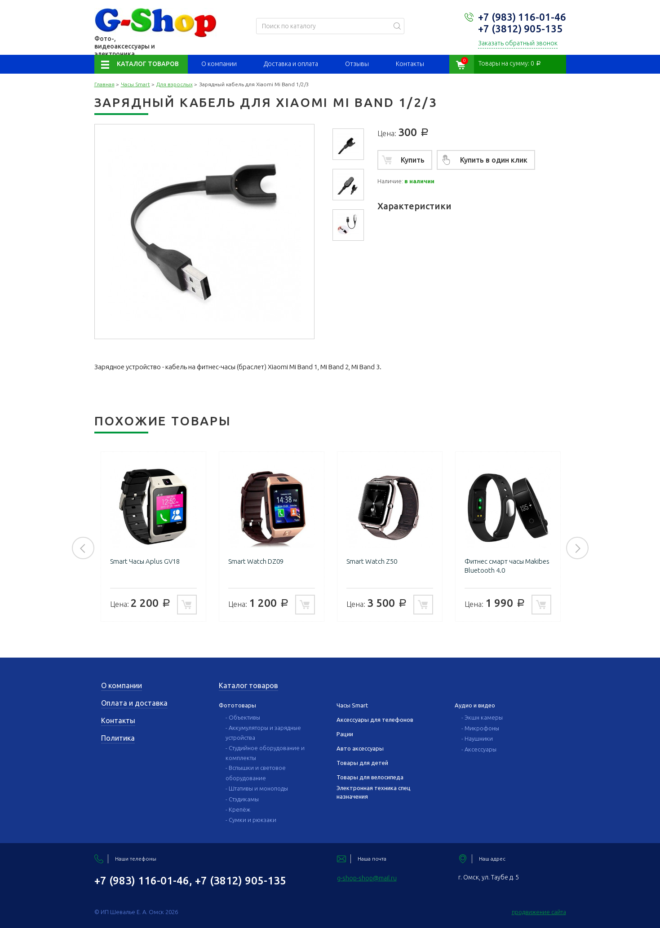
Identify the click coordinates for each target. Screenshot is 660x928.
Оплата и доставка (134, 703)
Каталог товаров (148, 63)
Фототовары (237, 705)
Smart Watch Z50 (371, 561)
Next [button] (577, 548)
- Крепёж (238, 809)
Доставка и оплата (291, 63)
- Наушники (477, 738)
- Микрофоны (480, 728)
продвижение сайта (539, 912)
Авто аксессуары (360, 748)
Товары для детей (362, 763)
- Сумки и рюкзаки (251, 820)
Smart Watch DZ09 (255, 561)
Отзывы (357, 63)
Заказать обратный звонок (518, 43)
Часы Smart (135, 84)
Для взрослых (174, 84)
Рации (345, 734)
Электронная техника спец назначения (374, 792)
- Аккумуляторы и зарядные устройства (263, 733)
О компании (219, 63)
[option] (348, 144)
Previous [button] (83, 548)
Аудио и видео (475, 705)
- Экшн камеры (482, 717)
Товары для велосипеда (370, 777)
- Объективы (243, 717)
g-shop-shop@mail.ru (367, 878)
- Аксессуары (478, 749)
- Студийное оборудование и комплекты (265, 753)
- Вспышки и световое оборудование (256, 772)
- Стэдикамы (242, 799)
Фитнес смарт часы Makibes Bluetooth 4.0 (507, 565)
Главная (104, 84)
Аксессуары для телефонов (375, 719)
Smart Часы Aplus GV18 (145, 561)
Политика (118, 738)
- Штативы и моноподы (257, 788)
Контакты (410, 63)
